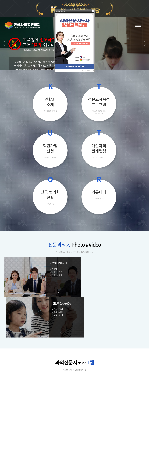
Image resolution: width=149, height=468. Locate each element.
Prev (4, 56)
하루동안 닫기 (89, 71)
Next (145, 56)
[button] (93, 11)
